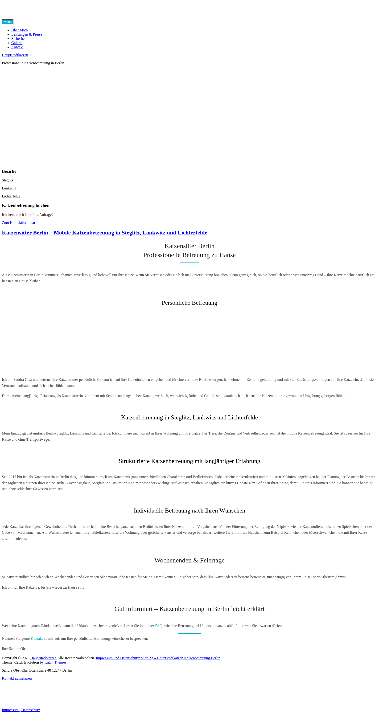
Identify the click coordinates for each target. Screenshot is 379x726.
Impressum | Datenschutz (21, 710)
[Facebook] (13, 706)
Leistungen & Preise (26, 34)
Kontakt (17, 47)
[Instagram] (36, 706)
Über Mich (19, 30)
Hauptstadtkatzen (15, 55)
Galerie (16, 43)
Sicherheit (19, 39)
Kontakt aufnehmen (17, 678)
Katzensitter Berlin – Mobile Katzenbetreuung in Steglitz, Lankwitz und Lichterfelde (104, 233)
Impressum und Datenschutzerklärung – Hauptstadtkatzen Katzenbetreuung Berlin (158, 658)
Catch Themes (55, 662)
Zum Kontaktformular (18, 223)
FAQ (158, 626)
